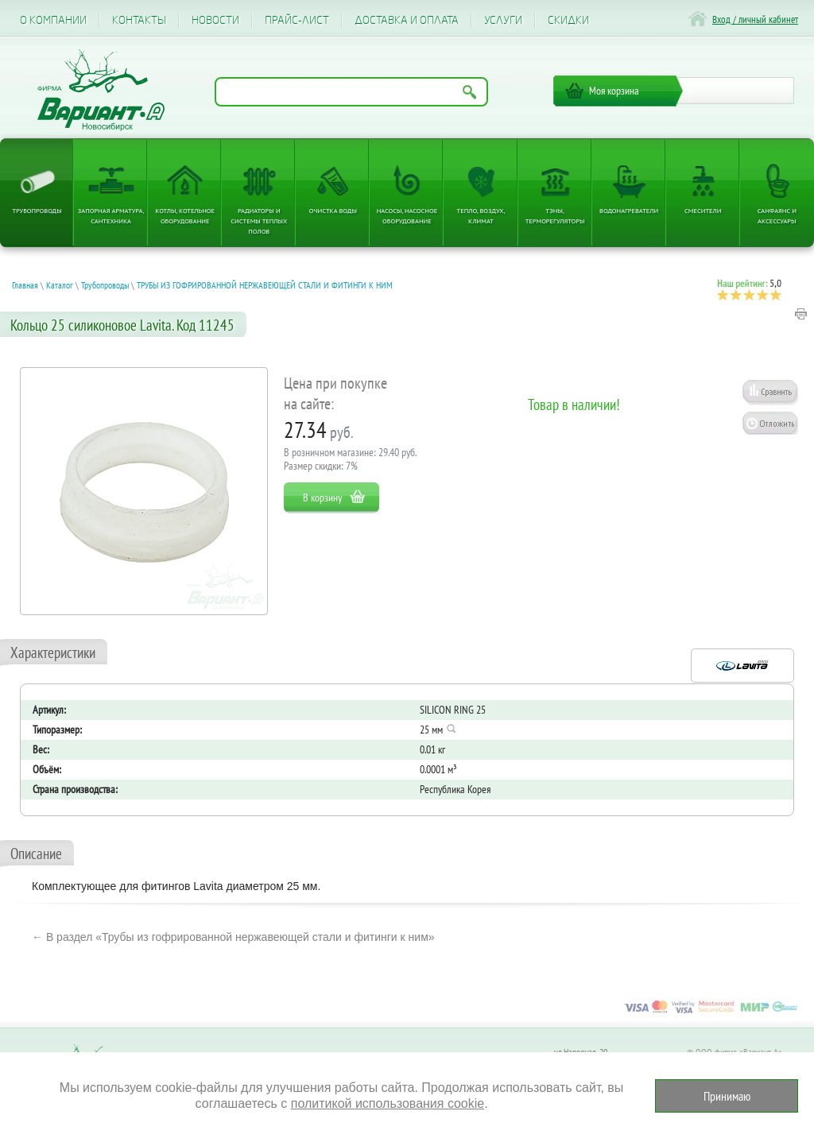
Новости (215, 20)
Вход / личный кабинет (755, 19)
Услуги (503, 20)
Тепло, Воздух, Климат (481, 215)
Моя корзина (614, 90)
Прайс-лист (297, 20)
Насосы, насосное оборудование (407, 215)
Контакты (139, 20)
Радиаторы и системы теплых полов (259, 220)
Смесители (702, 210)
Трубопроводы (36, 210)
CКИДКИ (568, 20)
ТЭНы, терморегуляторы (555, 215)
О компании (53, 20)
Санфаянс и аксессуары (777, 215)
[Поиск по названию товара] (351, 91)
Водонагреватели (628, 210)
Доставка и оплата (407, 20)
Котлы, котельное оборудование (185, 215)
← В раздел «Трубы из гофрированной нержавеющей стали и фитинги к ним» (233, 937)
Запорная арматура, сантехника (111, 215)
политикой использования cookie (387, 1103)
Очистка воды (333, 210)
